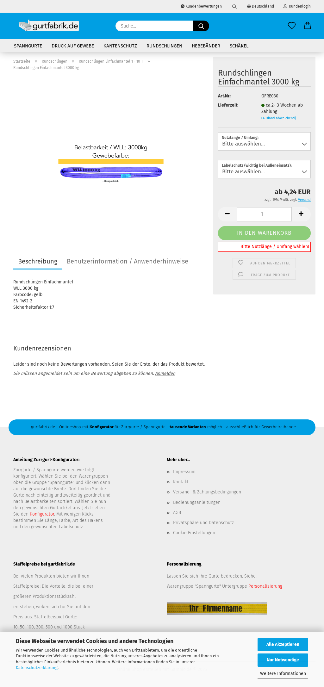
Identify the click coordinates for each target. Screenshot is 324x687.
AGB (177, 512)
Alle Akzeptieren (282, 644)
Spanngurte (28, 46)
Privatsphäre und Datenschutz (203, 522)
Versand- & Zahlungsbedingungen (207, 492)
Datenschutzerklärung (37, 667)
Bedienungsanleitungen (197, 502)
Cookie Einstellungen (194, 532)
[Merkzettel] (292, 26)
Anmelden (165, 373)
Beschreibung (37, 261)
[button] (307, 26)
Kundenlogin (297, 6)
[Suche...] (201, 26)
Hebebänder (206, 46)
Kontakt (181, 482)
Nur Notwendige (283, 660)
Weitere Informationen (283, 673)
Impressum (184, 471)
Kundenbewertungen (201, 6)
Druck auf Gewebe (73, 46)
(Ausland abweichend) (278, 118)
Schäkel (239, 46)
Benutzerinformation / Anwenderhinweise (127, 261)
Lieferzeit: (228, 105)
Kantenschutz (120, 46)
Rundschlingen (164, 46)
